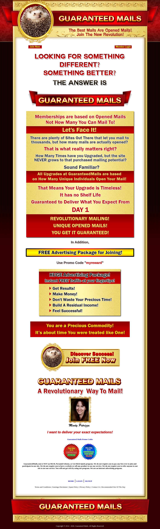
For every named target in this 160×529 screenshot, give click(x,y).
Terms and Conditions (43, 487)
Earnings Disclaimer (60, 487)
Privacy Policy (85, 487)
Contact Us (96, 487)
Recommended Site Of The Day (113, 487)
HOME (71, 481)
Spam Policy (73, 487)
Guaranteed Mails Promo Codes (80, 439)
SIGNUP (88, 481)
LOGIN (79, 481)
